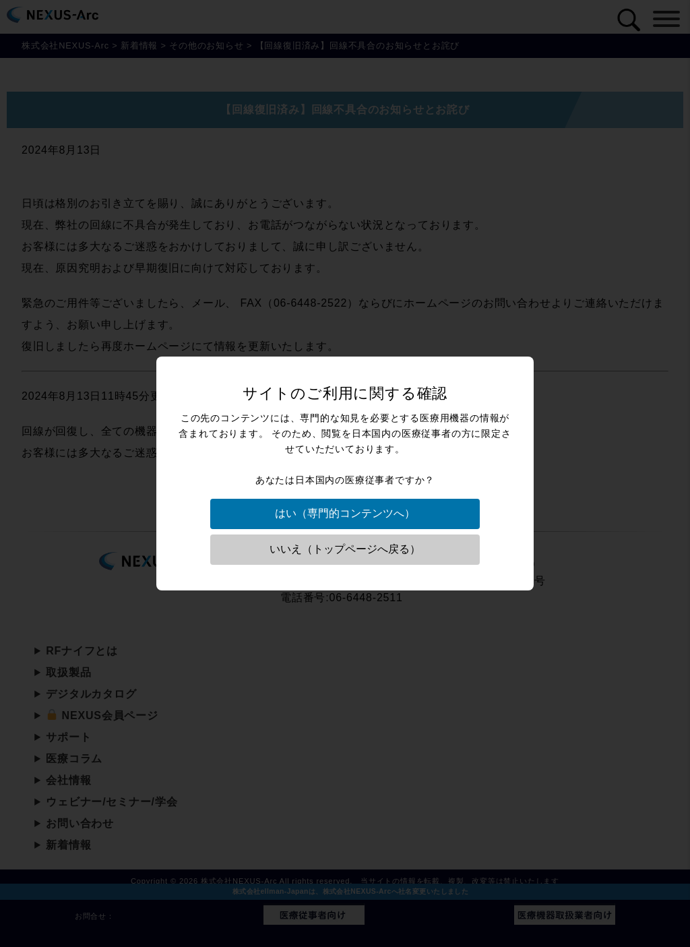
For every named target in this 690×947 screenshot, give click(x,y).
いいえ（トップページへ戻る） (345, 549)
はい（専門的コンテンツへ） (345, 513)
